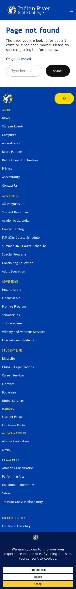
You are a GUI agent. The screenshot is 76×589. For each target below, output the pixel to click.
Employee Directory (16, 526)
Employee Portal (14, 425)
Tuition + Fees (12, 323)
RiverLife (8, 358)
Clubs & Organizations (18, 367)
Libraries (8, 384)
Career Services (13, 375)
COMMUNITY (10, 460)
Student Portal (12, 416)
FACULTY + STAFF (14, 518)
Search (58, 70)
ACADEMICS (10, 195)
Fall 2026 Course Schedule (21, 237)
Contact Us (9, 185)
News (6, 117)
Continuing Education (17, 263)
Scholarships (11, 315)
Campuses (9, 135)
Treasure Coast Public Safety (22, 501)
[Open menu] (71, 10)
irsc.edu (26, 59)
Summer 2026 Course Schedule (24, 246)
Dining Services (13, 400)
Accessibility (11, 177)
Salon (6, 493)
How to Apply (11, 289)
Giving (6, 449)
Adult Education (13, 271)
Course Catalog (13, 229)
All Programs (11, 203)
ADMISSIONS (10, 281)
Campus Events (13, 126)
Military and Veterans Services (23, 331)
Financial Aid (11, 298)
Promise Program (14, 306)
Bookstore (9, 392)
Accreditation (11, 143)
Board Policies (12, 151)
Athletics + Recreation (18, 468)
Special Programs (14, 254)
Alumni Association (15, 441)
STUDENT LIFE (12, 350)
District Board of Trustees (20, 160)
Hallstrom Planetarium (18, 484)
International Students (18, 340)
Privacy (7, 168)
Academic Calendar (16, 220)
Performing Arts (13, 476)
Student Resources (15, 212)
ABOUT (7, 110)
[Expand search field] (64, 98)
